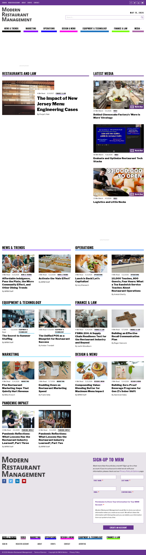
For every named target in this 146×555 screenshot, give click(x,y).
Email (96, 492)
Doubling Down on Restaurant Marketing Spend (53, 388)
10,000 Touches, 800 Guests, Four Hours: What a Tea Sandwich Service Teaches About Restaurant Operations (128, 284)
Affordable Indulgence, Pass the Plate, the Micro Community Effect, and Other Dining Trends (18, 283)
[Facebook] (130, 2)
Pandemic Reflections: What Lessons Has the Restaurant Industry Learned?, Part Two (53, 438)
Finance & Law (61, 93)
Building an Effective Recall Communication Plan (125, 336)
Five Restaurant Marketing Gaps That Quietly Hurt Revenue (15, 388)
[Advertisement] (73, 50)
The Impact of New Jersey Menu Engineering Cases (57, 103)
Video (115, 111)
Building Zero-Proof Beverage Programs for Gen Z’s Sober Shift (126, 388)
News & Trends (26, 274)
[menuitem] (4, 2)
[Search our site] (102, 17)
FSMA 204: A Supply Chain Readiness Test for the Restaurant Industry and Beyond (90, 338)
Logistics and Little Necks (109, 201)
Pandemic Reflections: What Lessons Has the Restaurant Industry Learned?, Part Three (16, 438)
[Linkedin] (138, 2)
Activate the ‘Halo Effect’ (54, 278)
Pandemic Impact (28, 430)
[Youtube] (142, 2)
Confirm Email (126, 492)
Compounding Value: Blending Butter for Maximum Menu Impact (89, 388)
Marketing (25, 381)
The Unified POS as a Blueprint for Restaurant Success (54, 338)
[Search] (142, 17)
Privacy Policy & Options (129, 471)
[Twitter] (134, 2)
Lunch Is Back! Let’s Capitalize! (87, 280)
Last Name (125, 480)
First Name (98, 480)
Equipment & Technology (23, 330)
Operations (98, 274)
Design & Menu (99, 381)
